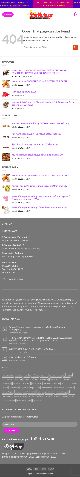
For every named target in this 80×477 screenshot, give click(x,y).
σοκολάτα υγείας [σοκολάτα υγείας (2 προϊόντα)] (63, 392)
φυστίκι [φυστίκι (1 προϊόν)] (71, 396)
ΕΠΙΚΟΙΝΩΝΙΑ (9, 262)
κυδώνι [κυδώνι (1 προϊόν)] (18, 392)
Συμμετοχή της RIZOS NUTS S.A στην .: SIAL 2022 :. (32, 348)
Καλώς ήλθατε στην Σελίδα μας (23, 357)
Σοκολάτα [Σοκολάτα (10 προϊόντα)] (46, 383)
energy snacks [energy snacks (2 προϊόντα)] (8, 375)
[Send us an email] (44, 439)
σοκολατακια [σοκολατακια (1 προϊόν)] (7, 396)
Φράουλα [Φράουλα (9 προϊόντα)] (24, 388)
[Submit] (75, 47)
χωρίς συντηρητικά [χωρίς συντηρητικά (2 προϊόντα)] (24, 400)
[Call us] (48, 439)
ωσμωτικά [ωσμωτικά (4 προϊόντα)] (37, 400)
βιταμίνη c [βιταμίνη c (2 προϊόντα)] (70, 388)
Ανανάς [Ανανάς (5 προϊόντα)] (69, 375)
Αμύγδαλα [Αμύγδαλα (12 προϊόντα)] (51, 375)
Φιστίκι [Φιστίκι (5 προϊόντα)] (5, 388)
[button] (8, 14)
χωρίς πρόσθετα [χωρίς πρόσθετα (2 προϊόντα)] (9, 400)
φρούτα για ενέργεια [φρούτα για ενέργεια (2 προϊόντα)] (36, 396)
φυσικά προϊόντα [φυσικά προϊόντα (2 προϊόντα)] (60, 396)
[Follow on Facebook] (31, 439)
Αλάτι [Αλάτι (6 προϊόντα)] (43, 375)
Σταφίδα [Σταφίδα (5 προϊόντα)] (74, 383)
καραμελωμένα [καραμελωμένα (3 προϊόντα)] (8, 392)
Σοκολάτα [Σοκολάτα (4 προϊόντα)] (56, 383)
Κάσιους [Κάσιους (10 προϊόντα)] (35, 379)
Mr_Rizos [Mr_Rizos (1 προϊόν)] (28, 375)
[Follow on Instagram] (35, 439)
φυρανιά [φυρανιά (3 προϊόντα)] (49, 396)
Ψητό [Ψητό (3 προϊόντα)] (32, 388)
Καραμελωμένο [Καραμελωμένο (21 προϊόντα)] (55, 379)
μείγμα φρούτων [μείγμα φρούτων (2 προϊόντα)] (48, 392)
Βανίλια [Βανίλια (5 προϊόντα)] (27, 379)
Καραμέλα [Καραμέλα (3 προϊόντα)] (44, 379)
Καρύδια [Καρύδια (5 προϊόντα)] (67, 379)
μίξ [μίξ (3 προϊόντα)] (39, 392)
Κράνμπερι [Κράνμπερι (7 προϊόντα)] (7, 383)
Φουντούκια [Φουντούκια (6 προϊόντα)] (14, 388)
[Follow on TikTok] (40, 439)
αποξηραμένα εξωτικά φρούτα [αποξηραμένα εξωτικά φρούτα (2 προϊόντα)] (53, 388)
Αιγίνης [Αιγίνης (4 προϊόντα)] (36, 375)
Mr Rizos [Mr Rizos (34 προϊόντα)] (19, 375)
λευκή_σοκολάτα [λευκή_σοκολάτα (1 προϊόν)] (30, 392)
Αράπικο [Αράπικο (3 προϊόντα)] (18, 379)
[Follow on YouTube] (53, 439)
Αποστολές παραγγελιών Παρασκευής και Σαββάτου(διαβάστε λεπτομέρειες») (37, 328)
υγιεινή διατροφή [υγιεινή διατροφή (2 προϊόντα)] (20, 396)
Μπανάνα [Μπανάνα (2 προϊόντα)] (16, 383)
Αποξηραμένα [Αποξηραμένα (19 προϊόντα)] (8, 379)
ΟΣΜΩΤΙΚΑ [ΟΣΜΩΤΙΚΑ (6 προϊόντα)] (36, 383)
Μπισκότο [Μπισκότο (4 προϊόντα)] (26, 383)
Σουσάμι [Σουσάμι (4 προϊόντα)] (65, 383)
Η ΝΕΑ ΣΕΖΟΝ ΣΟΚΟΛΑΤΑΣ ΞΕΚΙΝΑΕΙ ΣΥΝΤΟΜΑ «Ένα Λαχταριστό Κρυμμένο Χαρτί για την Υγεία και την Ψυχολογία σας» (40, 339)
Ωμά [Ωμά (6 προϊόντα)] (38, 388)
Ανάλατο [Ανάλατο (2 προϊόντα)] (61, 375)
